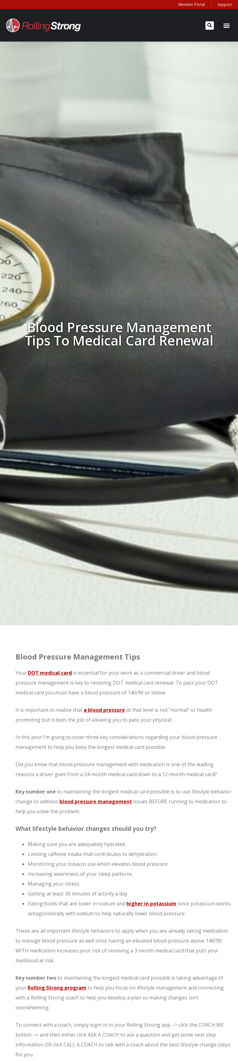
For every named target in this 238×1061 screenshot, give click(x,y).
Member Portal (191, 4)
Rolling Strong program (57, 987)
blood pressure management (96, 801)
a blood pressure (104, 710)
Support (225, 4)
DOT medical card (50, 672)
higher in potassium (151, 903)
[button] (209, 25)
